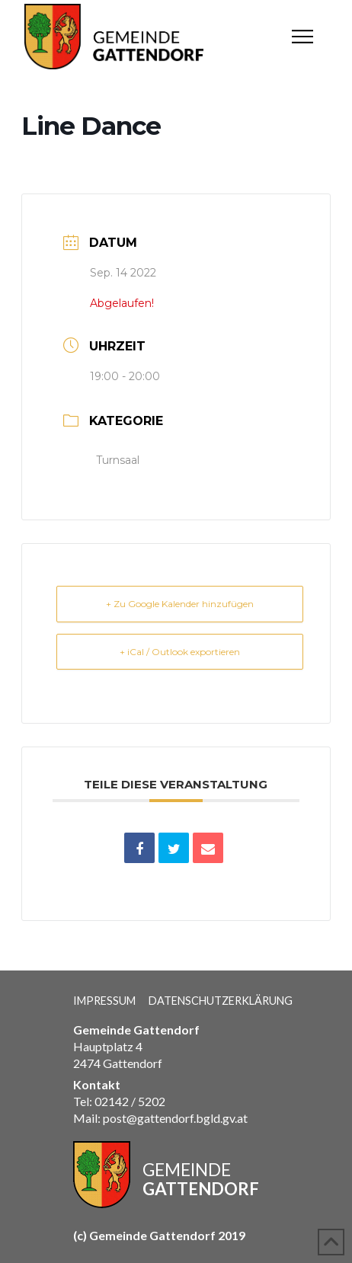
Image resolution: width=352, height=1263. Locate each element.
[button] (302, 36)
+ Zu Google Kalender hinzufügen (180, 603)
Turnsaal (117, 460)
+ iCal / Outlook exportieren (180, 651)
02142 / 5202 (129, 1101)
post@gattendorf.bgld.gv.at (175, 1118)
